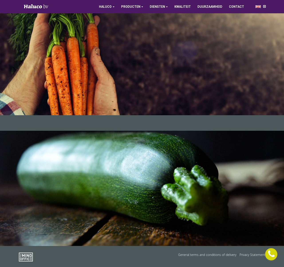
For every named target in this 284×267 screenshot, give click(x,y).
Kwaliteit (182, 6)
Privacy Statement (252, 255)
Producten (130, 6)
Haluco (105, 6)
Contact (236, 6)
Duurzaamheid (209, 6)
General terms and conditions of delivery (207, 255)
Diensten (157, 6)
